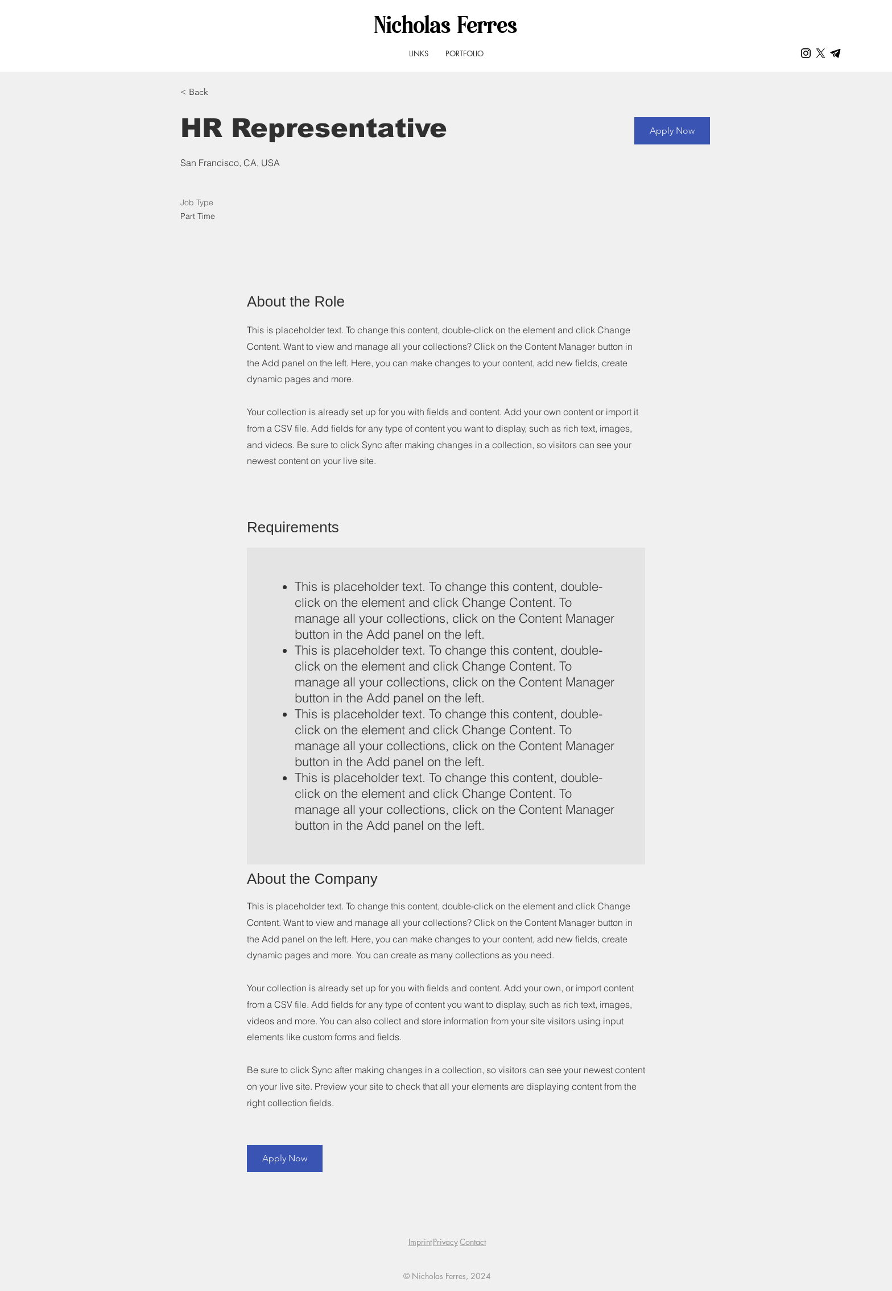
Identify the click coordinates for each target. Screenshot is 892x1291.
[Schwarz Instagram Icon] (805, 53)
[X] (820, 53)
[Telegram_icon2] (835, 53)
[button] (672, 130)
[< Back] (220, 92)
